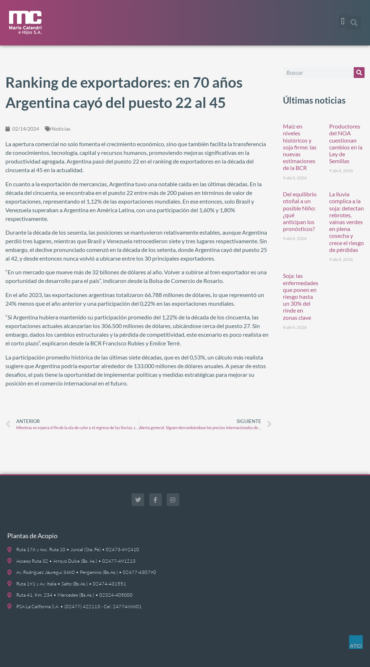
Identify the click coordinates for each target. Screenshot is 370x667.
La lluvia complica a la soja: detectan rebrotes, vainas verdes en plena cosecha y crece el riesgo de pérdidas (346, 222)
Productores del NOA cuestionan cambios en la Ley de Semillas (345, 143)
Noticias (61, 129)
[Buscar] (359, 72)
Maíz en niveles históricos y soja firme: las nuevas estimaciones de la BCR (300, 147)
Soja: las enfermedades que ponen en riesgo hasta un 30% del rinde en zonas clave (300, 296)
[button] (343, 21)
